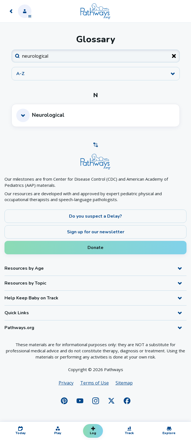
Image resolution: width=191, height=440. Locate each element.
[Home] (95, 11)
